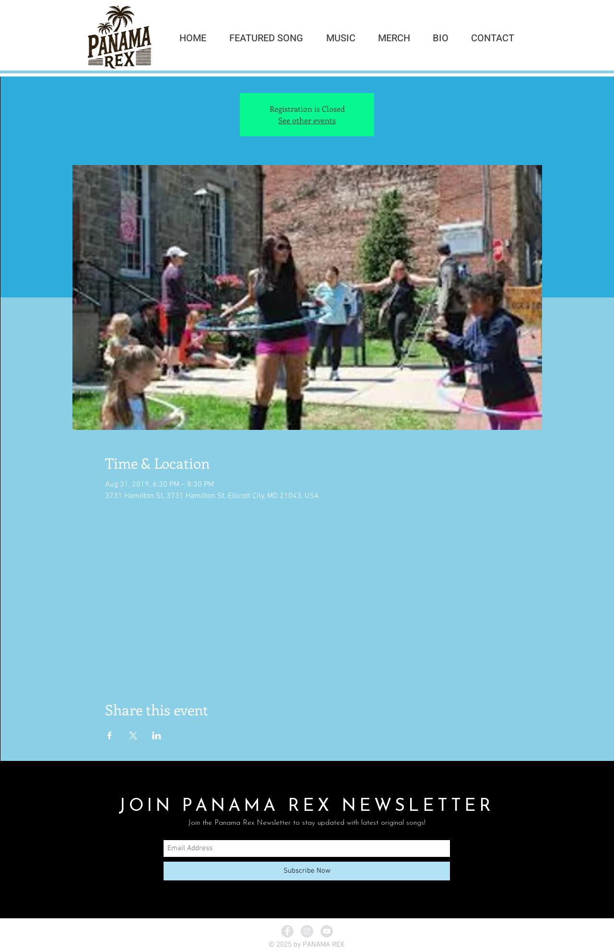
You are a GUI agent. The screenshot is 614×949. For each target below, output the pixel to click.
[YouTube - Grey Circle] (326, 931)
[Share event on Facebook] (109, 735)
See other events (307, 120)
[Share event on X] (133, 735)
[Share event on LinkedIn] (156, 735)
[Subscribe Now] (307, 871)
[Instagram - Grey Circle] (307, 931)
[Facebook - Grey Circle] (287, 931)
